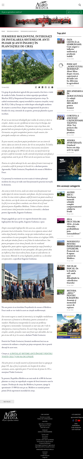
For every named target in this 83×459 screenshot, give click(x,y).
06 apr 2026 (70, 236)
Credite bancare (45, 455)
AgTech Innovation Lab (74, 12)
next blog (7, 401)
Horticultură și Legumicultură (29, 31)
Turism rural (45, 434)
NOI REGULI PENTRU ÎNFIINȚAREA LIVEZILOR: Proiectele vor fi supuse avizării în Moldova (73, 249)
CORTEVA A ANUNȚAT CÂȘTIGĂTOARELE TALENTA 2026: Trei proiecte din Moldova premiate (73, 124)
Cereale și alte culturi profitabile (45, 439)
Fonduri (45, 454)
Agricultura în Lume (45, 426)
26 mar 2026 (70, 58)
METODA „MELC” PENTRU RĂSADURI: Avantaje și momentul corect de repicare (73, 299)
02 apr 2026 (70, 309)
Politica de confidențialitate (45, 419)
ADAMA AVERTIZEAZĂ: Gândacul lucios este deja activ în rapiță (73, 145)
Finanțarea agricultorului (45, 449)
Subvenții (44, 452)
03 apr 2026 (70, 260)
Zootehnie (45, 438)
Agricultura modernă (12, 31)
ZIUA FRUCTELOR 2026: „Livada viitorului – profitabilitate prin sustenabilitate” (73, 226)
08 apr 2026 (70, 213)
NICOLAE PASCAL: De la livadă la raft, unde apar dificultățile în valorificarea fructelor (73, 274)
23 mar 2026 (70, 152)
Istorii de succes (45, 427)
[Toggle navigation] (3, 5)
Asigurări (44, 457)
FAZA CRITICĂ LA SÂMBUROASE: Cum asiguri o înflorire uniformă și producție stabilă (73, 47)
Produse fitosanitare (45, 443)
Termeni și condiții (45, 417)
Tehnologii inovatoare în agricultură (45, 445)
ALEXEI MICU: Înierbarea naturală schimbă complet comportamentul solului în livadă (73, 202)
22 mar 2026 (70, 85)
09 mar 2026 (70, 135)
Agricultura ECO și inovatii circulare (45, 447)
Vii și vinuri (45, 436)
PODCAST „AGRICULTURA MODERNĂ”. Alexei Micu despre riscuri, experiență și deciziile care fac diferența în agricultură (73, 73)
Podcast (45, 430)
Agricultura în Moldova (45, 424)
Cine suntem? (45, 414)
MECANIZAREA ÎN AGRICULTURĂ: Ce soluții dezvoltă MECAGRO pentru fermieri (73, 99)
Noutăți (44, 421)
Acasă (3, 31)
